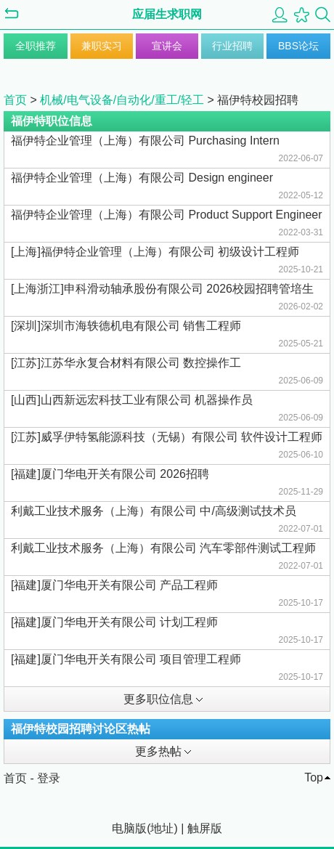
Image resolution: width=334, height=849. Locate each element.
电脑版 (129, 828)
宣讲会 (167, 46)
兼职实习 (101, 46)
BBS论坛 (298, 46)
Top (313, 777)
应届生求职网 (167, 14)
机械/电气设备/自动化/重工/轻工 (122, 100)
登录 (48, 778)
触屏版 (204, 828)
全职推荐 (35, 46)
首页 (15, 100)
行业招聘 (232, 46)
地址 (162, 828)
